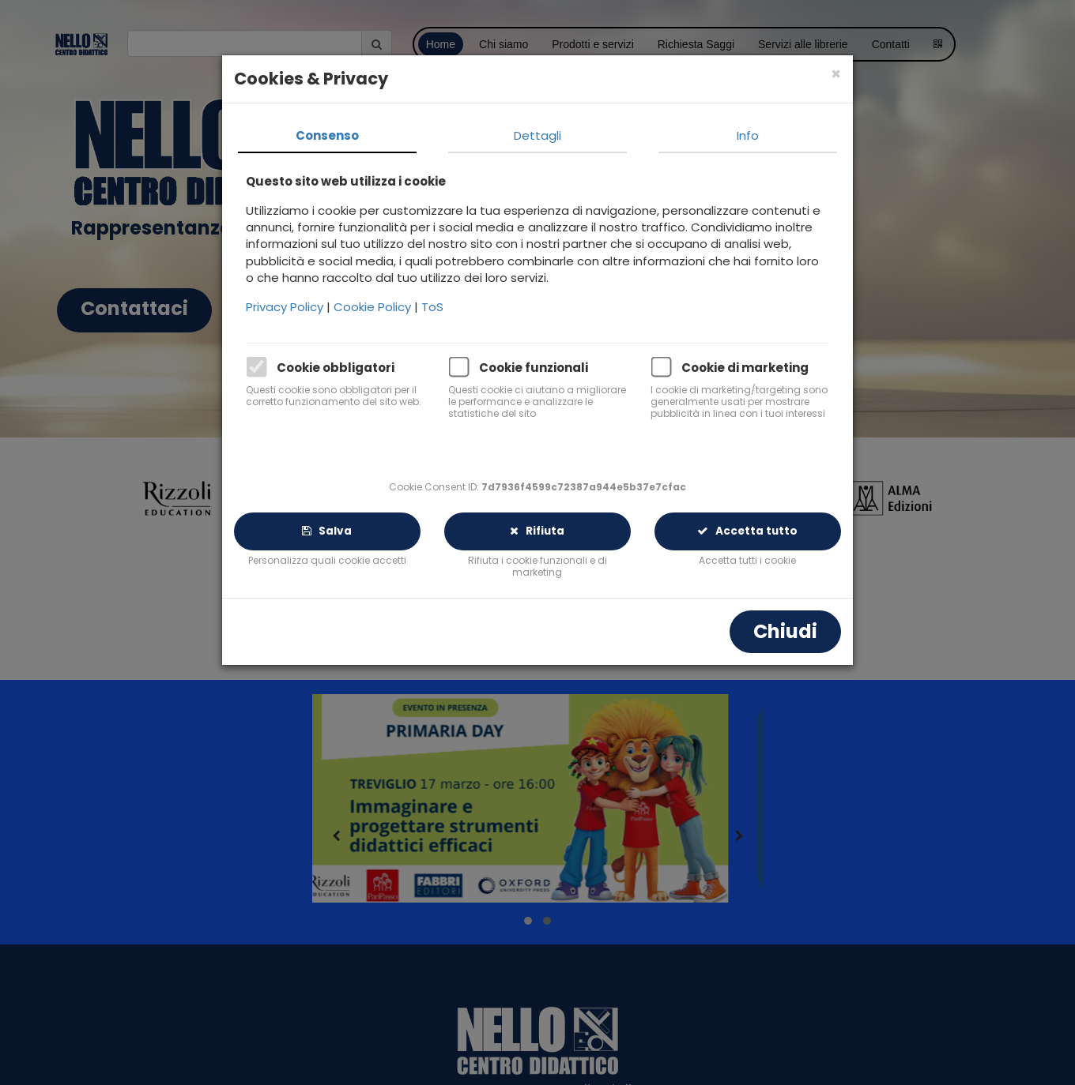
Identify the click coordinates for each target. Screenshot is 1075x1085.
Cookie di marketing (745, 367)
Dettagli (537, 135)
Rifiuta (537, 531)
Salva (327, 531)
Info (748, 135)
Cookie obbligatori (335, 367)
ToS (432, 306)
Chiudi (785, 631)
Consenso (327, 135)
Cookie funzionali (533, 367)
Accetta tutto (747, 531)
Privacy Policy (286, 306)
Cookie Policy (374, 306)
